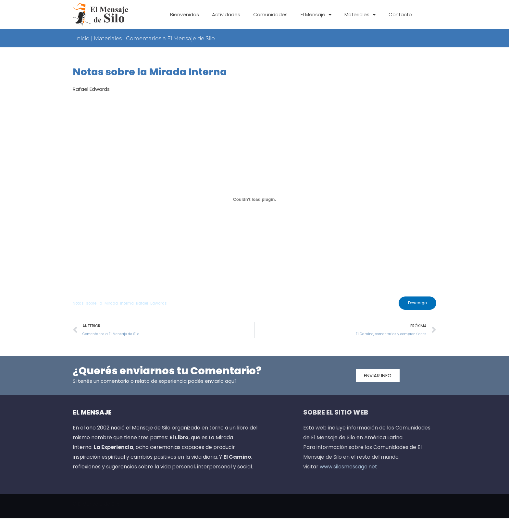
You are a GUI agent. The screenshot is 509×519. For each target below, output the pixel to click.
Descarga (417, 303)
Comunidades (270, 14)
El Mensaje (316, 14)
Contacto (400, 14)
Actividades (226, 14)
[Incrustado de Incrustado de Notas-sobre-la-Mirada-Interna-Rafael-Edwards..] (254, 199)
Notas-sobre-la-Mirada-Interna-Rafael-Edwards (122, 303)
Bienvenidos (184, 14)
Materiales (360, 14)
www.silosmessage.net (348, 467)
